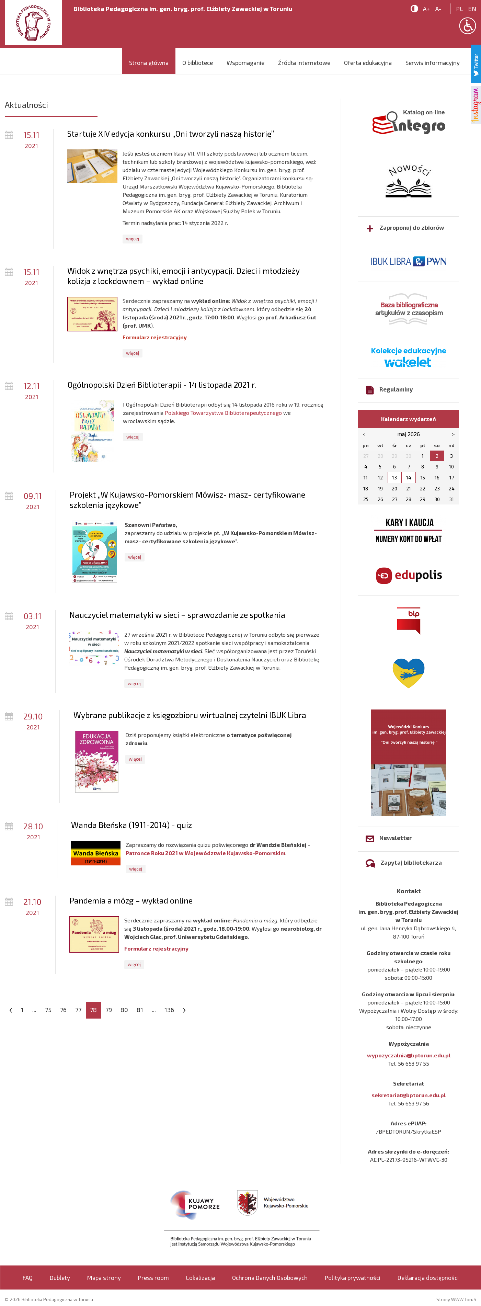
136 (169, 1009)
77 (78, 1009)
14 (408, 477)
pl (459, 8)
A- (438, 8)
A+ (426, 8)
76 (63, 1009)
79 (108, 1009)
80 (124, 1009)
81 (140, 1009)
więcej (132, 238)
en (472, 8)
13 (394, 477)
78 (93, 1009)
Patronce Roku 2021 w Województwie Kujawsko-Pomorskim (205, 853)
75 (48, 1009)
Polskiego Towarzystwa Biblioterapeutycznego (223, 412)
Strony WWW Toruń (456, 1299)
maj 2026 (408, 434)
